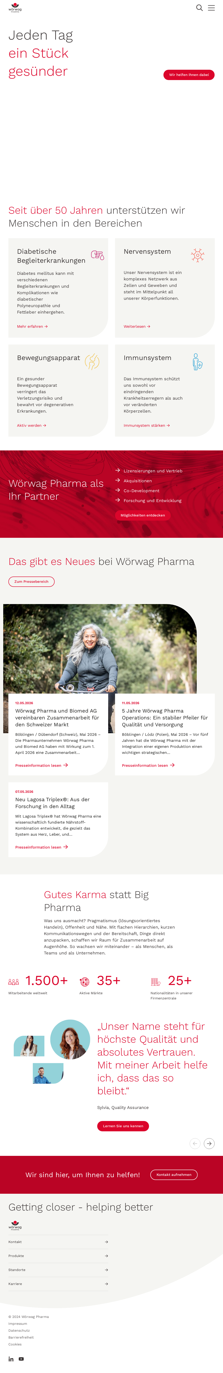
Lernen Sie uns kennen (125, 1128)
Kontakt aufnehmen (174, 1177)
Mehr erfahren (32, 326)
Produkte (58, 1258)
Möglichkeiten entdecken (146, 517)
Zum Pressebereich (34, 583)
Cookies (15, 1346)
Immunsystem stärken (147, 425)
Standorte (58, 1272)
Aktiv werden (31, 425)
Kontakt (58, 1244)
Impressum (17, 1326)
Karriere (58, 1286)
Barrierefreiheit (21, 1339)
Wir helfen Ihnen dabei (186, 75)
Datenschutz (19, 1333)
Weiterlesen (137, 326)
